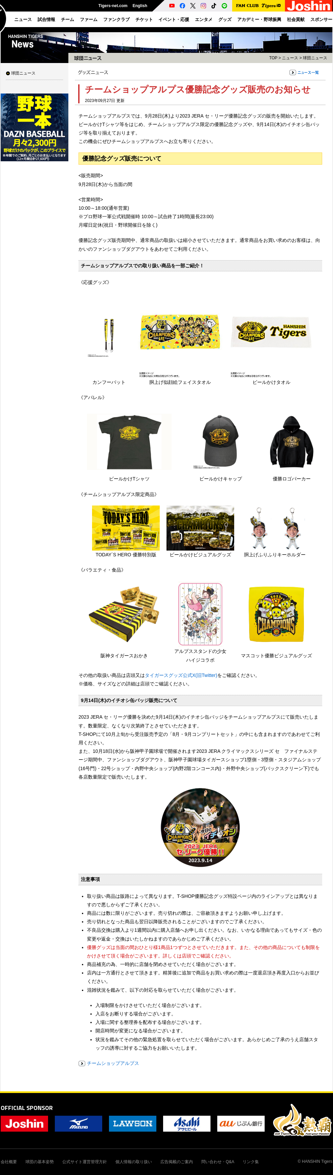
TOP (273, 58)
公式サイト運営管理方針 (84, 1161)
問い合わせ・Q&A (217, 1161)
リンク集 (251, 1161)
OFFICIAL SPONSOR (27, 1107)
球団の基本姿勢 (39, 1161)
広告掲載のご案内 (176, 1161)
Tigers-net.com (113, 5)
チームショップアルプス (113, 1063)
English (140, 5)
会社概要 (9, 1161)
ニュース (290, 58)
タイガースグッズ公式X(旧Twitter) (181, 675)
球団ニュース (23, 73)
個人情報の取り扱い (133, 1161)
